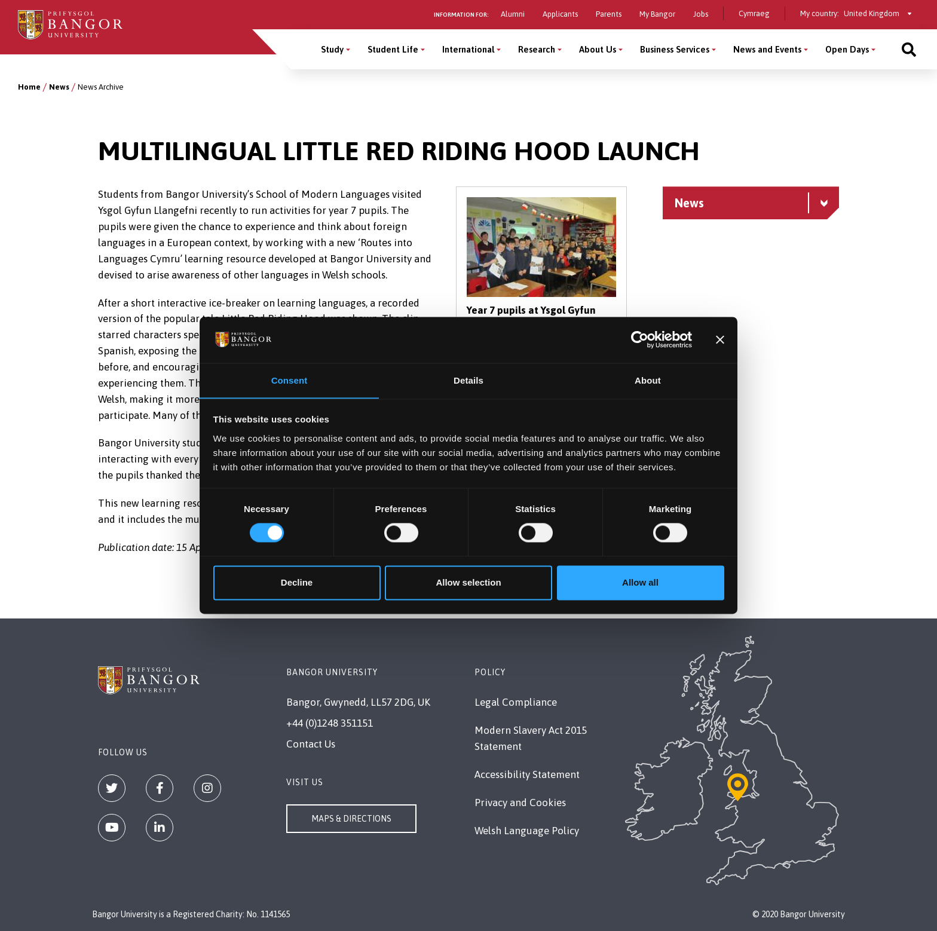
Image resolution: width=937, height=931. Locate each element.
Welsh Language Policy (526, 831)
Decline (297, 583)
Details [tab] (468, 380)
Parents (608, 14)
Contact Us (310, 744)
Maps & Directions (351, 818)
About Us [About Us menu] (597, 49)
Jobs (700, 14)
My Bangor (657, 14)
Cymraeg (754, 13)
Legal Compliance (515, 702)
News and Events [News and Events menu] (767, 49)
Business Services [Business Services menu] (674, 49)
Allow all (640, 583)
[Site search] (909, 49)
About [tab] (648, 380)
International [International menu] (468, 49)
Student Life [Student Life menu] (393, 49)
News (59, 86)
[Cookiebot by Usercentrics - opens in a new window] (639, 339)
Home (29, 86)
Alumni (513, 14)
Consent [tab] (289, 380)
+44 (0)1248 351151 (329, 723)
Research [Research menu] (536, 49)
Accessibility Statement (527, 774)
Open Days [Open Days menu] (847, 49)
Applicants (560, 14)
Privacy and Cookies (520, 802)
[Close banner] (720, 339)
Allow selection (468, 583)
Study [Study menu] (332, 49)
